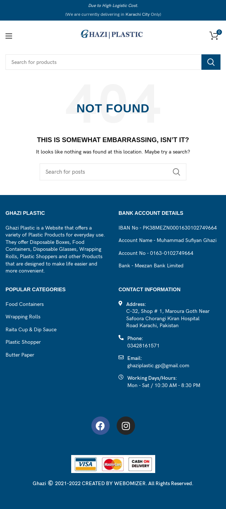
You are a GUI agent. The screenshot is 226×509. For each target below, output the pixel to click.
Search (210, 62)
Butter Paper (20, 355)
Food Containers (25, 304)
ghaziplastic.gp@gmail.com (158, 365)
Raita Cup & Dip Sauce (31, 329)
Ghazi (39, 483)
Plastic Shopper (23, 342)
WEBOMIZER (130, 483)
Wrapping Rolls (23, 317)
